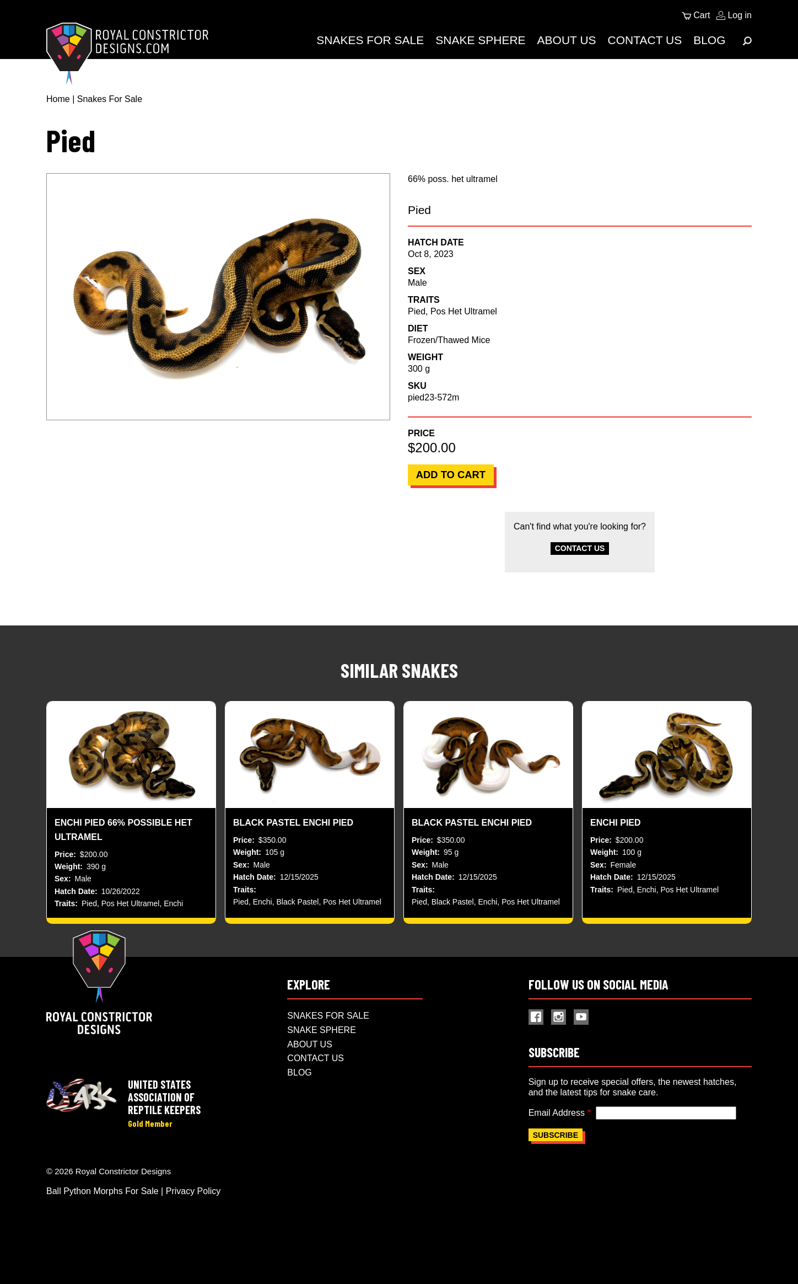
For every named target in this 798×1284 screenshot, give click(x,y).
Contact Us (645, 40)
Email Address (557, 1144)
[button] (218, 296)
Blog (709, 40)
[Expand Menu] (747, 40)
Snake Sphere (480, 40)
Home (58, 99)
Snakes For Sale (370, 40)
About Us (566, 40)
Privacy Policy (193, 1224)
